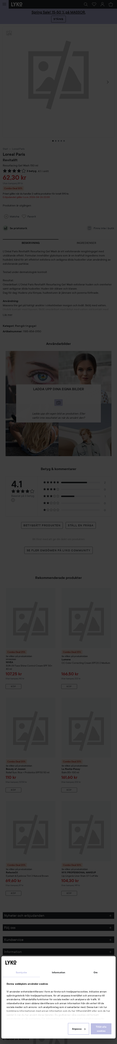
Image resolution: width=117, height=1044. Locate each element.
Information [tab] (58, 972)
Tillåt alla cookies (101, 1028)
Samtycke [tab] (21, 972)
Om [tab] (96, 972)
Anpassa (78, 1028)
